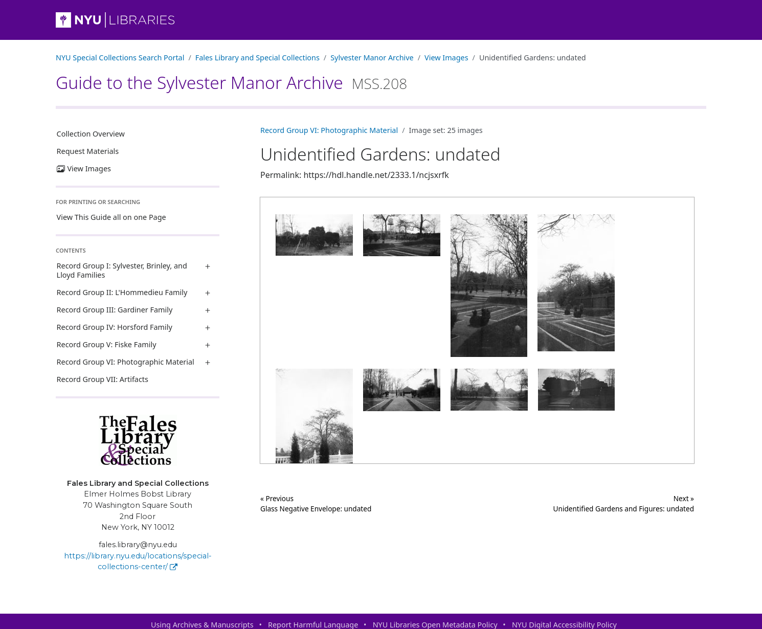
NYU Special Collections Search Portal (120, 57)
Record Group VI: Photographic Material (125, 362)
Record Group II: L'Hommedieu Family (122, 292)
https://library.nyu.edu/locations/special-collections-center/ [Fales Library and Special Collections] (138, 561)
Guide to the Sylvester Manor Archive (231, 82)
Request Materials (88, 151)
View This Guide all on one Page (111, 217)
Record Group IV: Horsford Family (114, 327)
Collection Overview (91, 134)
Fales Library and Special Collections (257, 57)
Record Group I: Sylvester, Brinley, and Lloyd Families (122, 270)
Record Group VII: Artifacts (102, 379)
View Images (446, 57)
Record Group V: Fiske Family (106, 344)
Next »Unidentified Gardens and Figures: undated (623, 503)
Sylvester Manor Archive (371, 57)
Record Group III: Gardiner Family (115, 309)
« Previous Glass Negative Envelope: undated (315, 503)
